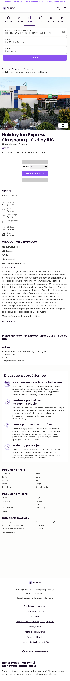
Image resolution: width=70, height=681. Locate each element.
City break (40, 529)
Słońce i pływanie (9, 522)
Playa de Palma (41, 501)
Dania (38, 474)
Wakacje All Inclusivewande (13, 525)
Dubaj (4, 511)
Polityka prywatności (35, 606)
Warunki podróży (35, 611)
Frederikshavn (7, 508)
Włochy (5, 480)
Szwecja (5, 484)
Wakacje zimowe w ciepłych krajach (50, 522)
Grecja (38, 484)
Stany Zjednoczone (10, 487)
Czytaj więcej (8, 267)
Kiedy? (8, 39)
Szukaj (35, 58)
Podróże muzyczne (10, 532)
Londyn (5, 505)
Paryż (38, 498)
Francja (15, 69)
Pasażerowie (11, 48)
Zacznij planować (35, 173)
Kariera (35, 616)
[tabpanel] (35, 44)
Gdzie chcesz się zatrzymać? (18, 30)
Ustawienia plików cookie (35, 651)
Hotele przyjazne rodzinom (13, 529)
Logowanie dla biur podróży (35, 642)
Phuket (38, 511)
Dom (4, 69)
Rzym (38, 505)
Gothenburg (40, 508)
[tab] (8, 20)
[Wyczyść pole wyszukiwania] (63, 31)
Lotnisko (25, 167)
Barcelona (6, 501)
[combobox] (33, 33)
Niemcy (38, 480)
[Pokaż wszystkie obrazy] (63, 125)
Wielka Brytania (42, 487)
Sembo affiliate (35, 637)
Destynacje (35, 627)
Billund (4, 498)
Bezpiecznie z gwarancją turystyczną (35, 621)
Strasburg (29, 69)
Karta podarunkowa (35, 632)
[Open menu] (65, 8)
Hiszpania (6, 474)
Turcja (4, 477)
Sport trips (40, 525)
